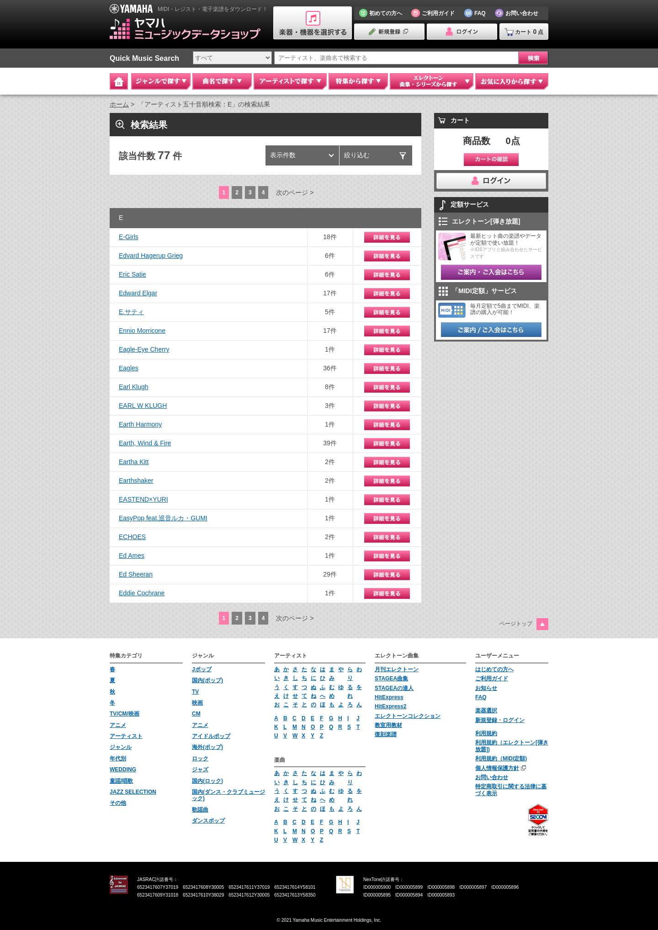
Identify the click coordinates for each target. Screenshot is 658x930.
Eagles (128, 368)
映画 (197, 703)
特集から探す (358, 81)
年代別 (118, 758)
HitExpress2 (390, 706)
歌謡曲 (200, 810)
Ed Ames (131, 555)
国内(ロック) (207, 781)
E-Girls (128, 237)
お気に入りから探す (511, 81)
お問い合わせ (491, 777)
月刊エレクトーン (397, 669)
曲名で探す (222, 81)
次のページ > (294, 192)
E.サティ (131, 311)
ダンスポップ (208, 821)
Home (119, 81)
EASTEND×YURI (143, 499)
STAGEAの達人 (394, 688)
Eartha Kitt (134, 461)
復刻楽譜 (386, 734)
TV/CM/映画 (124, 714)
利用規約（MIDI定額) (501, 758)
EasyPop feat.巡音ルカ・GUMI (163, 518)
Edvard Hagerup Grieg (151, 255)
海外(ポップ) (207, 747)
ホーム (119, 104)
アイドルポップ (211, 736)
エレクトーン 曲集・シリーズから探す (431, 81)
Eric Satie (132, 274)
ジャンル (121, 747)
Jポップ (202, 669)
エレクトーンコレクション (407, 716)
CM (196, 714)
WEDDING (123, 769)
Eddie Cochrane (141, 593)
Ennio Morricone (142, 330)
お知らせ (486, 688)
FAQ (481, 697)
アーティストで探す (290, 81)
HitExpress (389, 697)
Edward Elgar (138, 293)
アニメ (118, 725)
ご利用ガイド (491, 678)
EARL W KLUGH (143, 405)
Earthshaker (136, 480)
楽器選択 (486, 710)
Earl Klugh (134, 386)
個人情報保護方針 (497, 768)
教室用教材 (388, 725)
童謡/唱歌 (121, 781)
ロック (200, 758)
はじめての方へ (494, 669)
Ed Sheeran (136, 574)
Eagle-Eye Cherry (144, 349)
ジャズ (200, 769)
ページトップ (515, 623)
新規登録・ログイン (500, 720)
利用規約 (486, 733)
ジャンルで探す (161, 81)
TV (195, 692)
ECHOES (132, 536)
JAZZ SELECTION (133, 792)
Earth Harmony (140, 424)
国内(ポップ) (207, 680)
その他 (118, 803)
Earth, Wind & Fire (145, 443)
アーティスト (126, 736)
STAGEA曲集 (391, 678)
